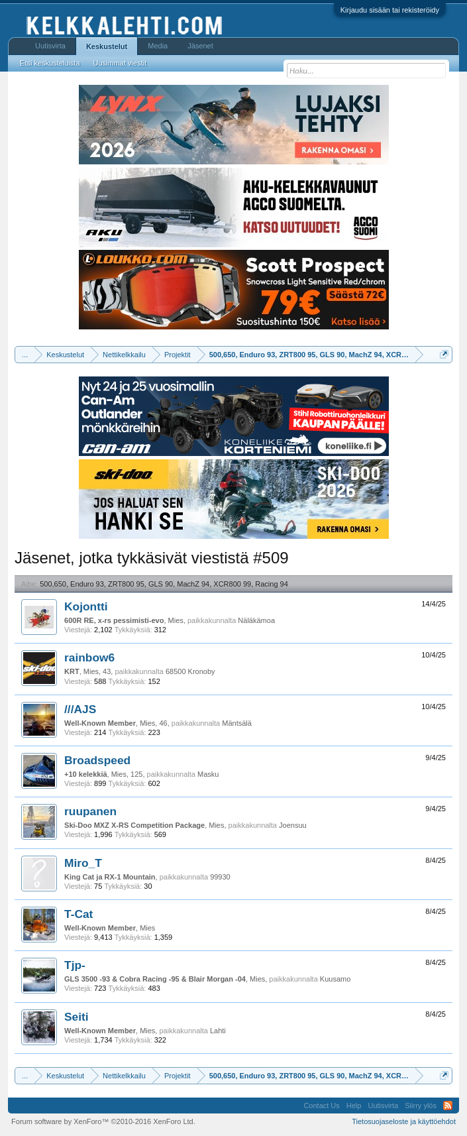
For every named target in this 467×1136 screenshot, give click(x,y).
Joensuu (293, 825)
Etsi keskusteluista (49, 63)
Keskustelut (106, 46)
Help (354, 1105)
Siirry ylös (421, 1105)
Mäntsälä (237, 723)
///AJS (80, 709)
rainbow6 (89, 657)
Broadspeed (97, 760)
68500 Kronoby (190, 671)
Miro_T (83, 863)
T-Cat (78, 914)
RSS (447, 1105)
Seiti (76, 1016)
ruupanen (90, 811)
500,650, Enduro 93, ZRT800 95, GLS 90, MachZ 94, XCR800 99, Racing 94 (164, 584)
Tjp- (74, 965)
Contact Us (321, 1105)
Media (158, 46)
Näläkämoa (256, 620)
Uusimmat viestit (120, 63)
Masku (208, 774)
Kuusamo (335, 979)
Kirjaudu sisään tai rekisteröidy (389, 10)
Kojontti (85, 606)
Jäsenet (200, 46)
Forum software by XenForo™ (103, 1121)
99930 (220, 877)
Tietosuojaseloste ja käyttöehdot (404, 1121)
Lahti (218, 1031)
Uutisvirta (50, 46)
